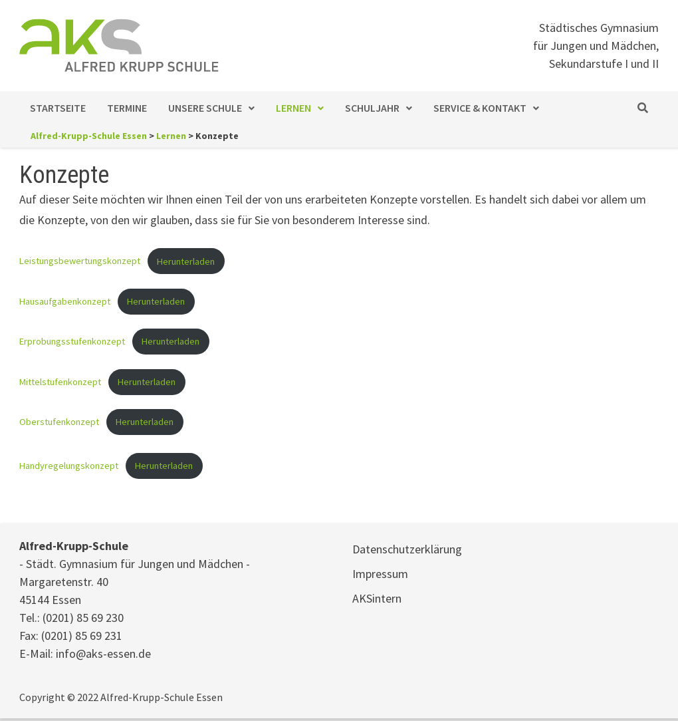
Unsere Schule (205, 107)
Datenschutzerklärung (407, 549)
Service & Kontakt (479, 107)
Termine (127, 107)
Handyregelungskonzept (68, 466)
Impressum (380, 573)
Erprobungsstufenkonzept (72, 341)
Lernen (293, 107)
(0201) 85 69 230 (83, 617)
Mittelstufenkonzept (60, 382)
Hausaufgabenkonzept (64, 301)
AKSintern (376, 598)
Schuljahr (372, 107)
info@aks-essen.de (103, 653)
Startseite (58, 107)
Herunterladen (186, 261)
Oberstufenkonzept (59, 422)
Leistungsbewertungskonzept (79, 261)
